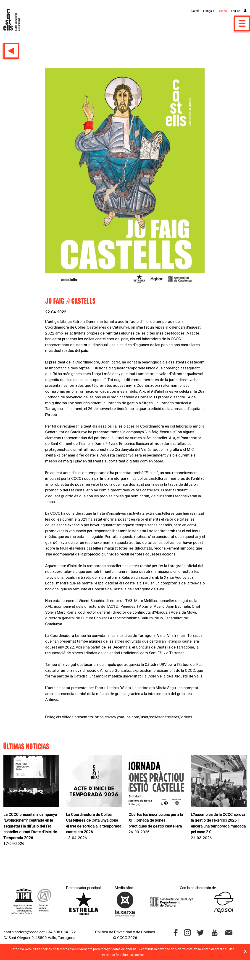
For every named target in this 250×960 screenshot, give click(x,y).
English (235, 11)
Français (208, 11)
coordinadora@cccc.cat (24, 932)
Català (195, 11)
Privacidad (123, 932)
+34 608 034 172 (61, 932)
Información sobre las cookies (123, 955)
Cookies (148, 932)
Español (222, 11)
